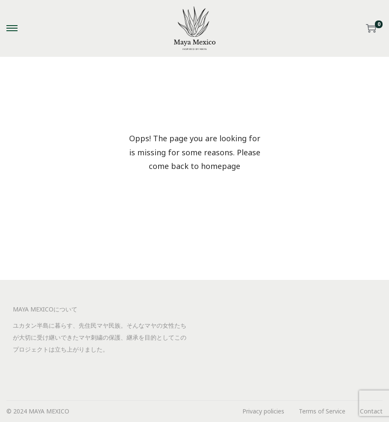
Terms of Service (322, 411)
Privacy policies (263, 411)
